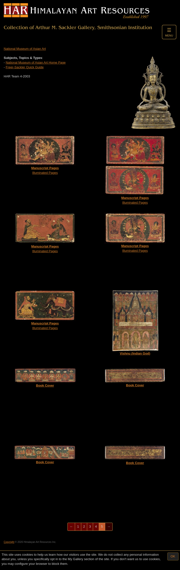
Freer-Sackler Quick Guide (25, 67)
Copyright (9, 542)
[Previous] (71, 527)
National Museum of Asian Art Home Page (36, 62)
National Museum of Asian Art (25, 49)
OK (173, 556)
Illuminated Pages (45, 155)
